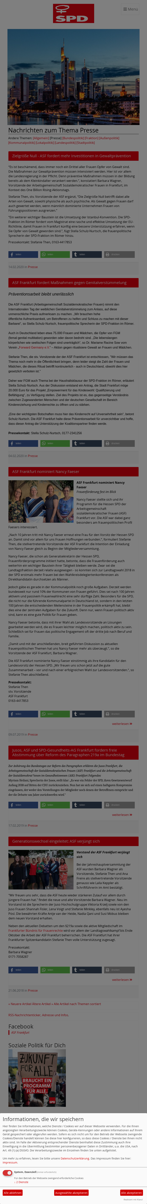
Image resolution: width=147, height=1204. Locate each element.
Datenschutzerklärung (75, 1158)
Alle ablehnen (13, 1193)
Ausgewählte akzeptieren (71, 1193)
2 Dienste (21, 1182)
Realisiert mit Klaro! (133, 1199)
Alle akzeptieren (131, 1193)
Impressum (10, 1162)
